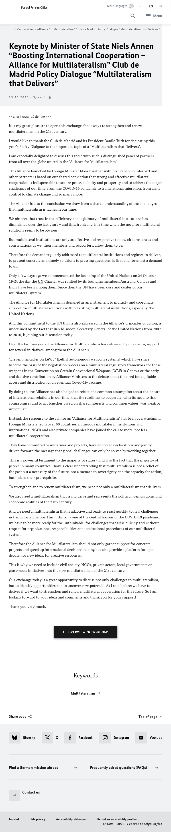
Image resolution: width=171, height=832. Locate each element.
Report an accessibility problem (117, 819)
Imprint (14, 819)
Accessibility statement (71, 819)
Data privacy (38, 819)
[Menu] (152, 16)
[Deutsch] (141, 6)
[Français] (160, 6)
